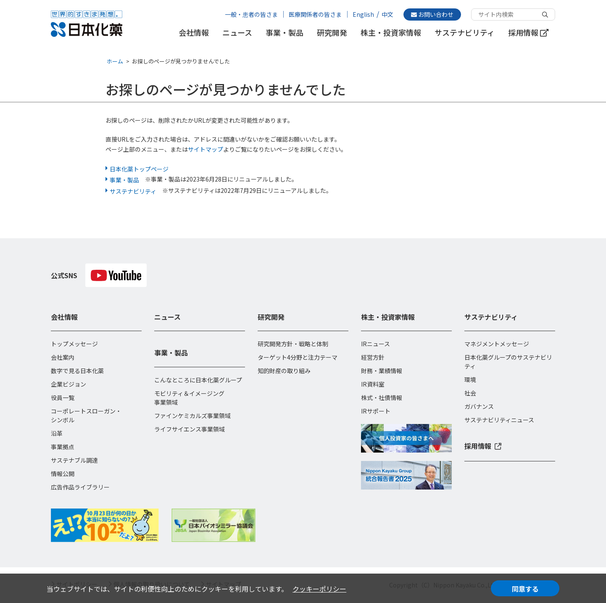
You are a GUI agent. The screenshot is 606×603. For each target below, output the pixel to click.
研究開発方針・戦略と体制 (293, 344)
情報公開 (62, 473)
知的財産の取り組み (284, 370)
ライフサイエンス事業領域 (189, 429)
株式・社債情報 (381, 397)
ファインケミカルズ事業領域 (192, 415)
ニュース (237, 32)
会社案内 (62, 357)
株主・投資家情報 (391, 32)
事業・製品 (284, 32)
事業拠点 (62, 446)
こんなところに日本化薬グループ (198, 380)
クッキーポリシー (319, 589)
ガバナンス (479, 406)
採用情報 (528, 32)
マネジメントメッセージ (496, 344)
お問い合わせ (432, 14)
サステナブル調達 (74, 460)
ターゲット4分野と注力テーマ (297, 357)
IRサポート (375, 411)
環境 (470, 379)
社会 (470, 393)
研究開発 (332, 32)
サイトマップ (205, 149)
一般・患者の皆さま (251, 14)
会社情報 (194, 32)
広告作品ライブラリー (80, 487)
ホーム (115, 61)
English (363, 14)
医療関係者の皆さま (315, 14)
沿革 (57, 433)
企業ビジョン (68, 384)
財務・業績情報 (381, 370)
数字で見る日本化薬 (77, 370)
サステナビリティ (465, 32)
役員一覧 (62, 397)
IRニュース (375, 344)
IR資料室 (373, 384)
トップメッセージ (74, 344)
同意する (525, 589)
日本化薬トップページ (139, 169)
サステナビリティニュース (499, 420)
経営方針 (373, 357)
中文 (387, 14)
